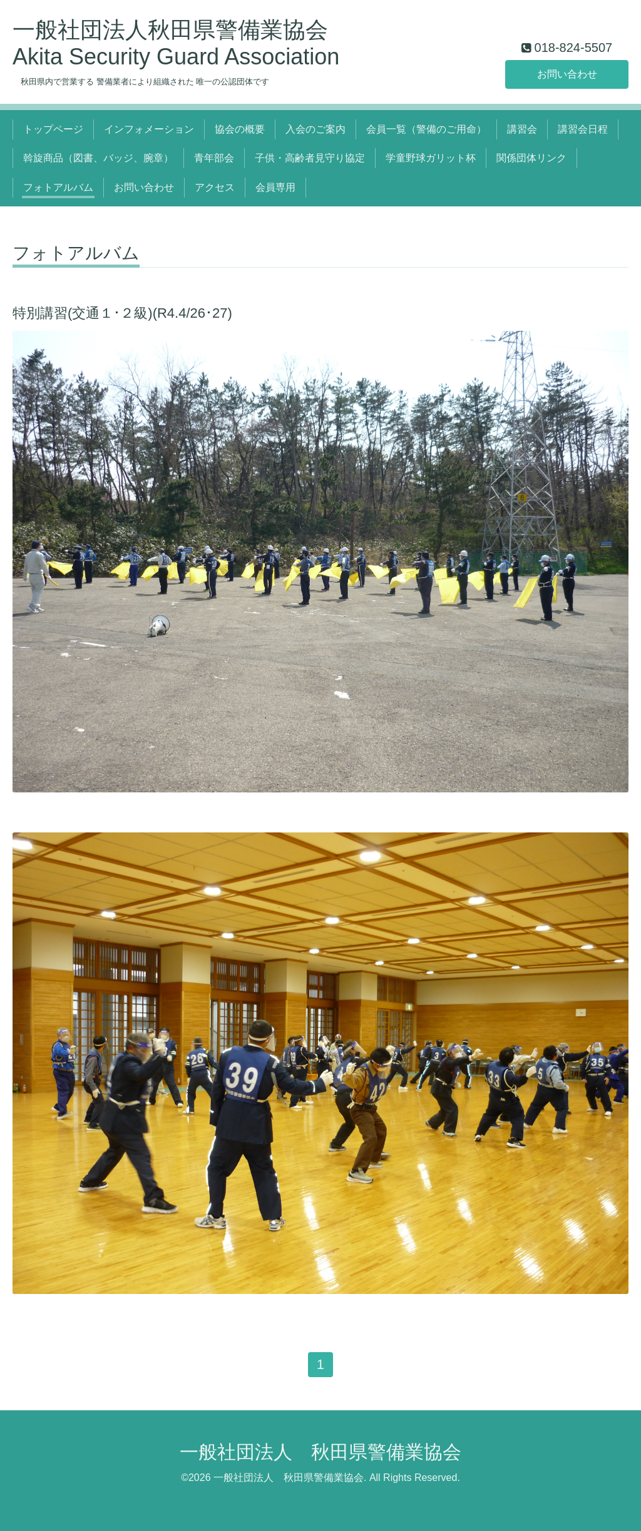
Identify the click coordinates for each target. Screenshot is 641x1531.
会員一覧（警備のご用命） (426, 129)
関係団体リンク (531, 158)
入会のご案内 (315, 129)
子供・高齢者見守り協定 (310, 158)
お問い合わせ (567, 74)
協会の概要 (240, 129)
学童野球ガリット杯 (431, 158)
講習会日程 (583, 129)
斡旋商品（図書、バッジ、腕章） (98, 158)
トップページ (53, 129)
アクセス (215, 187)
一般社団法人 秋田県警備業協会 (320, 1452)
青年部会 (214, 158)
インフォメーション (149, 129)
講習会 (522, 129)
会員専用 (275, 187)
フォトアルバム (58, 187)
